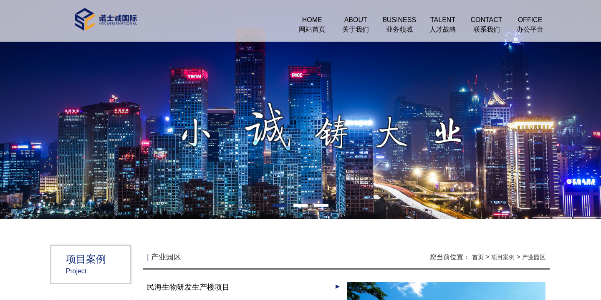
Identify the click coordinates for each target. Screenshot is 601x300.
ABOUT (355, 19)
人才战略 (442, 29)
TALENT (442, 19)
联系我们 (486, 29)
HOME (312, 19)
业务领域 (399, 29)
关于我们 (355, 29)
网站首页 (312, 29)
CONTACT (486, 19)
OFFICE (530, 19)
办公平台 (530, 29)
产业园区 (533, 257)
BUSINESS (399, 19)
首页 (478, 257)
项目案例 (503, 257)
